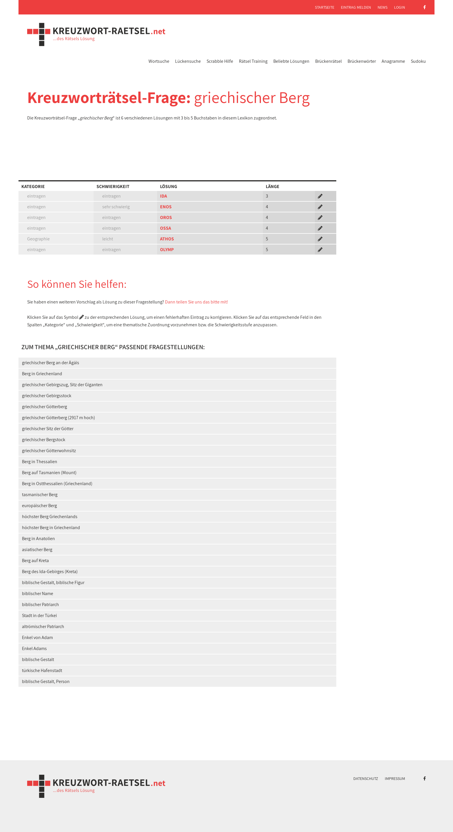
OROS (166, 217)
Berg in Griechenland (42, 374)
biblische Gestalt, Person (46, 681)
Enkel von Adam (37, 637)
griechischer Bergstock (43, 440)
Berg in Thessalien (39, 462)
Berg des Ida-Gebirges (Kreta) (50, 571)
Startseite (324, 7)
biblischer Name (37, 593)
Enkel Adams (34, 648)
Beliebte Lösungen (291, 61)
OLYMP (167, 249)
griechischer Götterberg (44, 407)
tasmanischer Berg (39, 495)
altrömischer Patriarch (43, 626)
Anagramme (393, 61)
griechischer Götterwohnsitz (49, 451)
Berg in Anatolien (38, 538)
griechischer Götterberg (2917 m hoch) (58, 418)
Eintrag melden (356, 7)
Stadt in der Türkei (39, 615)
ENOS (166, 207)
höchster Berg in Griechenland (51, 527)
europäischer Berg (39, 505)
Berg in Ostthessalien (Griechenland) (57, 484)
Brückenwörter (362, 61)
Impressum (395, 778)
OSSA (165, 228)
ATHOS (167, 239)
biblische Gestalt (38, 659)
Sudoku (418, 61)
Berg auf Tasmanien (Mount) (49, 473)
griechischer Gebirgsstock (46, 396)
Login (399, 7)
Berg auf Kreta (35, 560)
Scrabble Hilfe (220, 61)
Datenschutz (365, 778)
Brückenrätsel (328, 61)
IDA (163, 196)
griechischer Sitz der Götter (47, 429)
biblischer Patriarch (40, 604)
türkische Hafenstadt (42, 670)
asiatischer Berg (37, 549)
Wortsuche (158, 61)
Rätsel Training (253, 61)
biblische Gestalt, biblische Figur (53, 582)
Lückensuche (188, 61)
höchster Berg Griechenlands (49, 516)
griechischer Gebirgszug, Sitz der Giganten (62, 385)
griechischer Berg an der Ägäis (50, 363)
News (382, 7)
